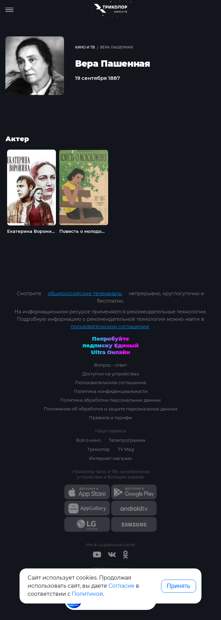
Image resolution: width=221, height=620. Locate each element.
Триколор (98, 449)
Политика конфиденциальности (111, 391)
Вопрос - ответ (110, 365)
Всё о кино (88, 440)
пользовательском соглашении (110, 326)
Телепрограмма (127, 440)
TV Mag (126, 449)
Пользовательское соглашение (110, 382)
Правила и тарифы (110, 417)
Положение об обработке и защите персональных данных (111, 408)
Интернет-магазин (110, 458)
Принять (178, 586)
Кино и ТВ (85, 47)
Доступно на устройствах (110, 373)
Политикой (87, 594)
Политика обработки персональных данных (110, 400)
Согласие (121, 586)
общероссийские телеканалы (85, 293)
